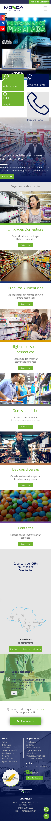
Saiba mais (25, 245)
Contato (5, 756)
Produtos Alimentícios (35, 756)
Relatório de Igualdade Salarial (10, 760)
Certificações (8, 753)
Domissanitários (33, 747)
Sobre (4, 742)
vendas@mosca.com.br (25, 811)
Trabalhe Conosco (39, 1)
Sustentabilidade (9, 750)
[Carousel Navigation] (25, 15)
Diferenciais (7, 745)
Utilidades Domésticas (35, 758)
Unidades (6, 747)
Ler (14, 693)
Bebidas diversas (33, 742)
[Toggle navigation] (45, 8)
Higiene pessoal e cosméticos (33, 751)
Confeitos (30, 745)
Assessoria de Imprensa (36, 766)
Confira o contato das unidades (25, 649)
